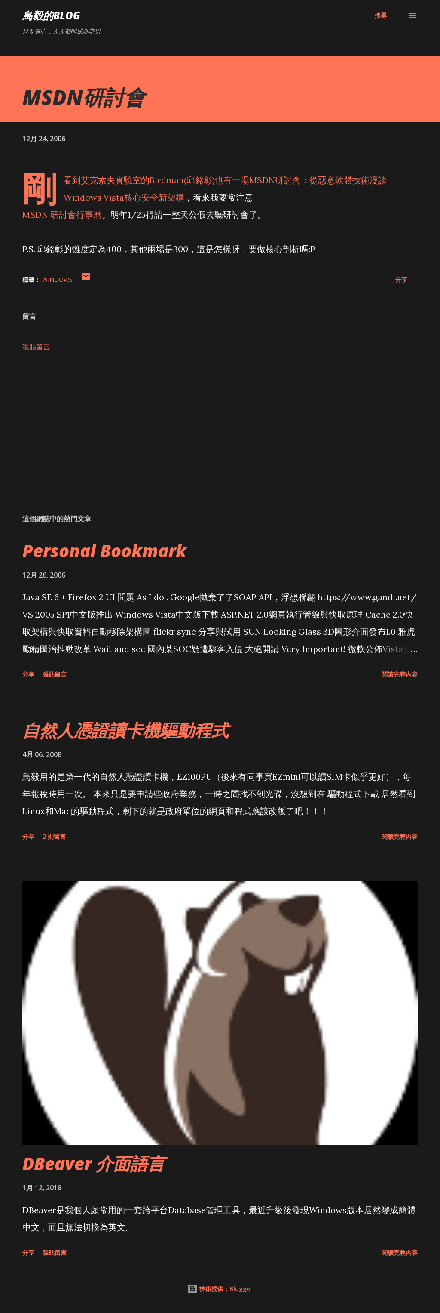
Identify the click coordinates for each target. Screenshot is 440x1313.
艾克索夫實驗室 (111, 180)
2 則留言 (54, 836)
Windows (57, 279)
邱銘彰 (199, 180)
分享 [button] (401, 279)
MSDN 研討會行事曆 (62, 214)
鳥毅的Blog (51, 15)
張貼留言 (36, 347)
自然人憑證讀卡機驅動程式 (125, 730)
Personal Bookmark (104, 550)
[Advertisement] (220, 440)
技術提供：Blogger (220, 1289)
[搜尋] (381, 15)
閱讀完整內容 (400, 674)
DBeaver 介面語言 (93, 1163)
